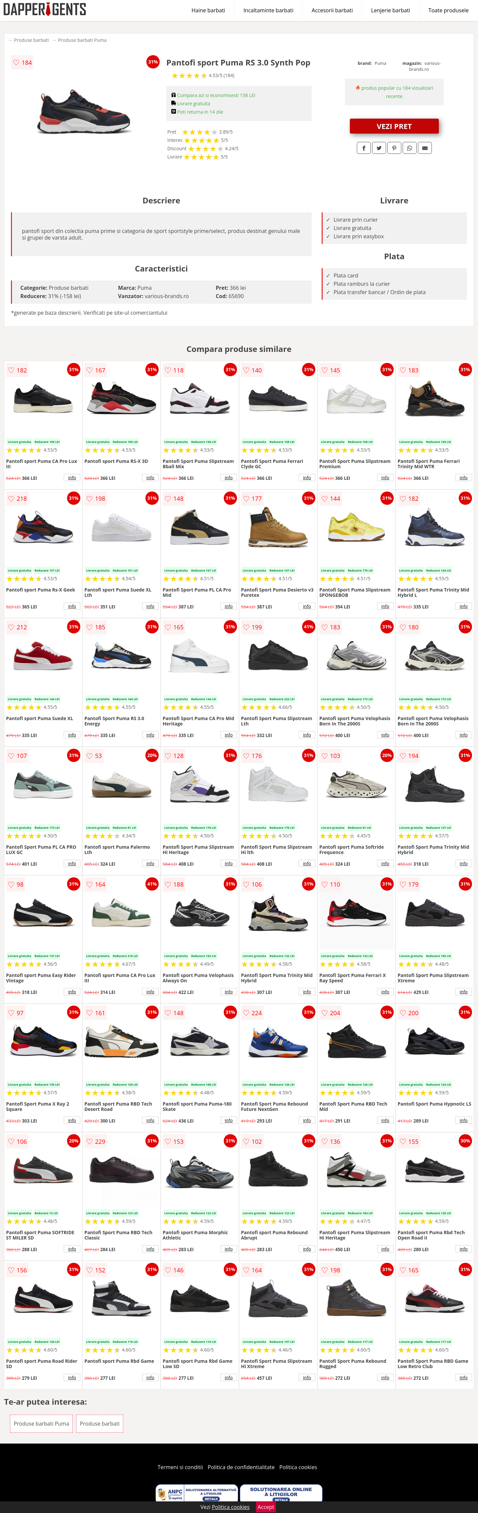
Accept (266, 1507)
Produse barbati (31, 40)
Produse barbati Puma (82, 40)
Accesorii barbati (332, 10)
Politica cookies (298, 1467)
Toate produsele (449, 10)
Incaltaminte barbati (268, 10)
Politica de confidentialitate (241, 1467)
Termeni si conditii (180, 1467)
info (72, 478)
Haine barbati (208, 10)
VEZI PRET (394, 126)
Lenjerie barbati (390, 10)
